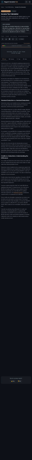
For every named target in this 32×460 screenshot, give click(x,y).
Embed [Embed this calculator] (21, 39)
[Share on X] (2, 39)
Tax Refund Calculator (7, 244)
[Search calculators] (26, 2)
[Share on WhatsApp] (12, 39)
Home (2, 7)
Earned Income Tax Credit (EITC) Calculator (14, 291)
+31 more (26, 294)
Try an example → (27, 43)
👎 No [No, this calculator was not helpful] (19, 381)
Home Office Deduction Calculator (11, 294)
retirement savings (18, 192)
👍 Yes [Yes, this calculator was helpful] (12, 381)
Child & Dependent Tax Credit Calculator (13, 288)
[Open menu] (29, 2)
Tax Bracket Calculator (7, 231)
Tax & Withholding (9, 7)
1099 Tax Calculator (8, 281)
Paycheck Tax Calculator (8, 258)
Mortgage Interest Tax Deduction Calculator (14, 285)
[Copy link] (16, 39)
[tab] (4, 59)
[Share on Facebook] (6, 39)
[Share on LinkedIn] (9, 39)
